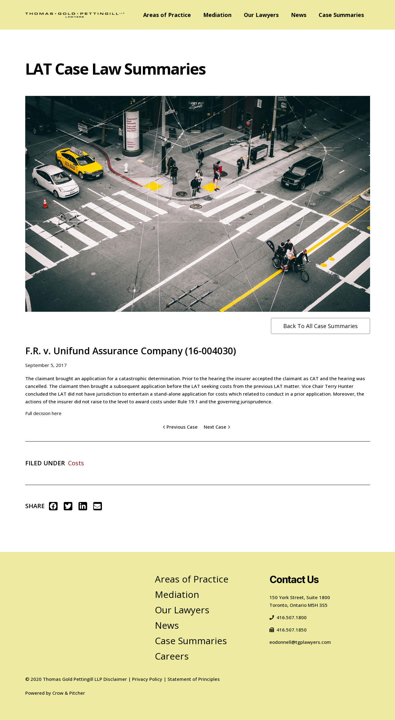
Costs (76, 463)
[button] (53, 506)
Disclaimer (115, 679)
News (298, 15)
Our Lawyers (261, 15)
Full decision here (43, 413)
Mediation (217, 15)
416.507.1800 (288, 617)
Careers (172, 656)
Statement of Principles (193, 679)
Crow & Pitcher (68, 693)
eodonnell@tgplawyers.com (300, 642)
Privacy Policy (147, 679)
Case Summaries (341, 15)
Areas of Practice (167, 15)
